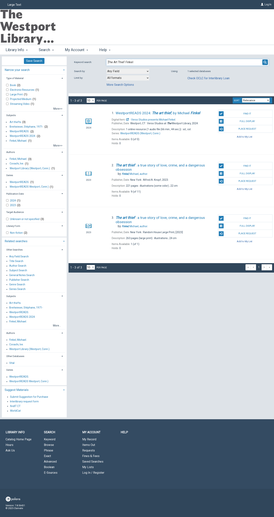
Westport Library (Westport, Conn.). (30, 168)
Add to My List (244, 136)
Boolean (49, 467)
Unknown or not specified (25, 219)
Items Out (88, 445)
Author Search (17, 265)
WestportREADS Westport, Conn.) (29, 186)
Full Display (237, 121)
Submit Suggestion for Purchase (29, 396)
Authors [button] (10, 152)
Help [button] (104, 50)
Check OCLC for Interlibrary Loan (208, 78)
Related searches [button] (16, 241)
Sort (237, 100)
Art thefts (15, 122)
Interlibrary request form (24, 401)
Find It (235, 113)
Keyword (49, 439)
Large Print (16, 94)
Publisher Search (19, 279)
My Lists (88, 467)
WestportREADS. (19, 131)
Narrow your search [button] (17, 70)
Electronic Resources (22, 89)
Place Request (237, 128)
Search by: (80, 71)
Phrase (48, 450)
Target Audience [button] (15, 212)
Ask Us (10, 450)
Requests (88, 450)
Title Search (16, 261)
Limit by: (79, 77)
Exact (47, 456)
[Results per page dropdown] (91, 100)
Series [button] (9, 175)
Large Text (14, 4)
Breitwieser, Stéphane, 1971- (26, 126)
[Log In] (262, 4)
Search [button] (46, 50)
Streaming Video (20, 103)
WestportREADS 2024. (23, 136)
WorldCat (15, 410)
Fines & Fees (90, 456)
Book (13, 85)
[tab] (34, 69)
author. (135, 173)
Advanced (50, 461)
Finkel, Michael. (18, 140)
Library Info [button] (17, 50)
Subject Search (18, 270)
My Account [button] (76, 50)
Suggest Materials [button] (17, 390)
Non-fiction (16, 232)
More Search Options (120, 84)
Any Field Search (19, 256)
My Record (89, 439)
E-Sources (50, 472)
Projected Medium (21, 99)
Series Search (17, 289)
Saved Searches (92, 461)
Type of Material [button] (15, 78)
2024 (13, 200)
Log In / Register (93, 472)
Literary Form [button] (13, 226)
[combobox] (128, 71)
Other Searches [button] (14, 249)
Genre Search (17, 284)
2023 (13, 205)
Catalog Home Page (18, 439)
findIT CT (15, 406)
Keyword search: (83, 62)
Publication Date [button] (15, 193)
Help (124, 432)
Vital (11, 362)
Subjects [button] (11, 115)
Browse (49, 445)
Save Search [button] (34, 61)
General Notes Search (22, 275)
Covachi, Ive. (17, 163)
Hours (9, 445)
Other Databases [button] (15, 356)
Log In (268, 4)
